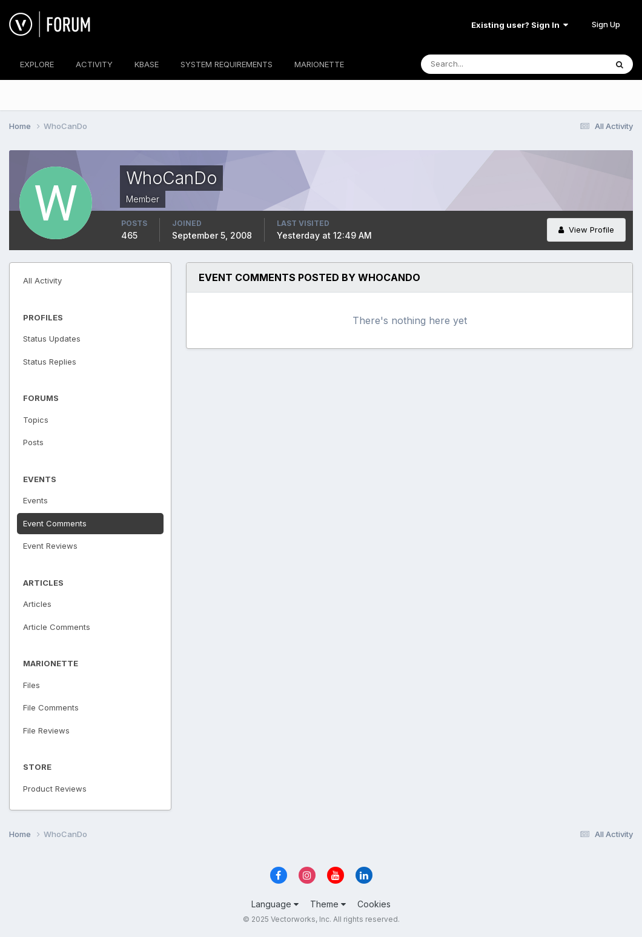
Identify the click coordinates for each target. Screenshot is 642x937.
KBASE (146, 64)
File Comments (51, 707)
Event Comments (55, 523)
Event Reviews (50, 546)
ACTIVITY (94, 64)
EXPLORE (37, 64)
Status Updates (52, 338)
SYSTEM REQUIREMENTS (226, 64)
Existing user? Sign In (519, 25)
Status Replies (49, 361)
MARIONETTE (319, 64)
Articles (37, 604)
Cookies (374, 904)
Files (31, 685)
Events (35, 500)
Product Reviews (55, 788)
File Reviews (46, 730)
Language (275, 904)
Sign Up (606, 24)
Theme (328, 904)
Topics (35, 420)
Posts (33, 442)
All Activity (42, 280)
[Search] (474, 64)
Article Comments (56, 627)
